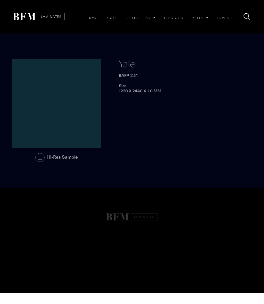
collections (138, 18)
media (198, 18)
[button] (143, 17)
